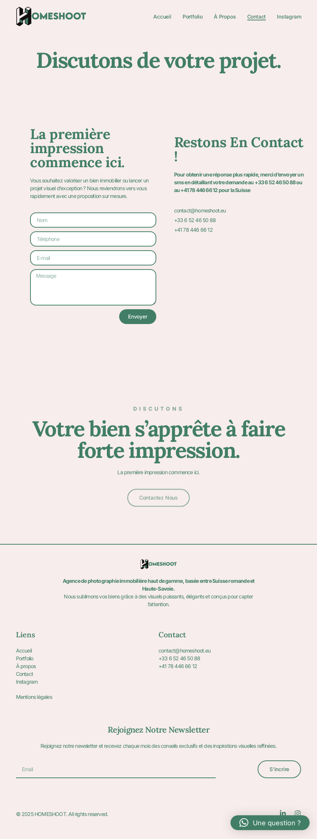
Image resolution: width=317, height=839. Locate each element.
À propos (225, 16)
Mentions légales (34, 697)
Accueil (162, 16)
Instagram (289, 16)
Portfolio (193, 16)
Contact (256, 16)
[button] (270, 822)
